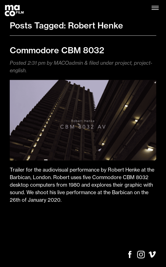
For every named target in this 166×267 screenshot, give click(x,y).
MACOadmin (68, 63)
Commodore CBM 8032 (57, 50)
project (123, 63)
